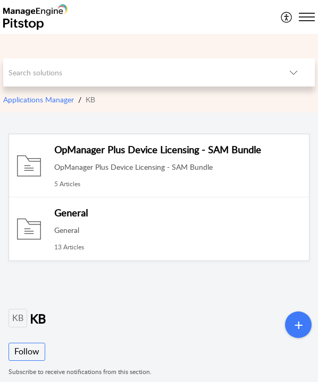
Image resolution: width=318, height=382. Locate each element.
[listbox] (293, 72)
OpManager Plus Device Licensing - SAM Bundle (157, 149)
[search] (137, 72)
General (71, 213)
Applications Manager (38, 99)
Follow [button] (26, 351)
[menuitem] (287, 17)
